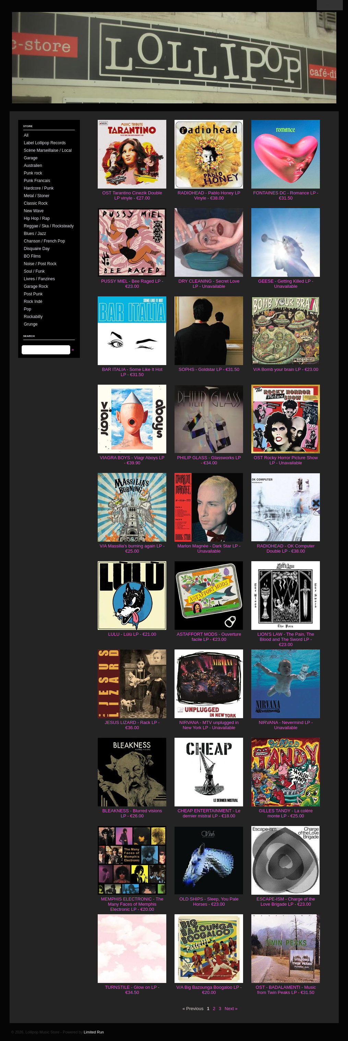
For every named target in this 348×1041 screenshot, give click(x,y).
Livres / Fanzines (39, 278)
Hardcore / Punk (39, 188)
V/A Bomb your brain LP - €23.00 (286, 369)
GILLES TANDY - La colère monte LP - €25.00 (286, 813)
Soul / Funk (34, 271)
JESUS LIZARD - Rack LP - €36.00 (132, 725)
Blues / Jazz (35, 233)
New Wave (34, 210)
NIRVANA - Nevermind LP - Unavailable (286, 725)
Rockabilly (33, 316)
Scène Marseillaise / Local (48, 150)
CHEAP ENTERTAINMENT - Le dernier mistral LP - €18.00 (209, 813)
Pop (27, 309)
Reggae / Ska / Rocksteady (49, 226)
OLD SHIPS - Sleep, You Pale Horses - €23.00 (209, 901)
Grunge (31, 324)
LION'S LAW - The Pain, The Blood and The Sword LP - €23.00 (285, 639)
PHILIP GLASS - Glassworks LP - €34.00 (209, 460)
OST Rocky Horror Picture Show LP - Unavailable (286, 460)
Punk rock (33, 173)
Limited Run (94, 1032)
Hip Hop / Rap (37, 218)
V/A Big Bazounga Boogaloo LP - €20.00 (209, 990)
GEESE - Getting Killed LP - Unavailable (285, 284)
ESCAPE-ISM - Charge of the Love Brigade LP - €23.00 (285, 901)
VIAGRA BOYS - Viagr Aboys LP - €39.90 (132, 460)
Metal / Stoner (37, 195)
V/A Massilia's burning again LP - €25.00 (132, 548)
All (26, 135)
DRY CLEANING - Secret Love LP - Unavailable (209, 284)
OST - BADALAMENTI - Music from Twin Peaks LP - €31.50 (286, 990)
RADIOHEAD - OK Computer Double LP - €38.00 (285, 548)
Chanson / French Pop (44, 241)
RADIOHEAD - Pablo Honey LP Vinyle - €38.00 (209, 195)
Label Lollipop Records (45, 142)
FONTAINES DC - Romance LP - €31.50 (285, 195)
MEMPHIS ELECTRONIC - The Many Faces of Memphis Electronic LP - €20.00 (132, 904)
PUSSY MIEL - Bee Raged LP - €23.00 (132, 284)
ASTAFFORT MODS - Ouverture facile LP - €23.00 (209, 637)
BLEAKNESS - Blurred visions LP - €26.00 (132, 813)
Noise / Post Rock (40, 263)
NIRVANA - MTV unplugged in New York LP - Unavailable (209, 725)
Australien (33, 165)
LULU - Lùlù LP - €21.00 (132, 634)
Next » (231, 1008)
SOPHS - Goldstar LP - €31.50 (209, 369)
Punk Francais (37, 180)
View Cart (330, 5)
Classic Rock (36, 203)
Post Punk (33, 294)
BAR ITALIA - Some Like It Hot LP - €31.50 (132, 372)
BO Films (32, 256)
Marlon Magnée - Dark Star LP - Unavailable (209, 548)
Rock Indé (33, 301)
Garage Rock (36, 286)
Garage (31, 158)
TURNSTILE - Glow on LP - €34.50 (132, 990)
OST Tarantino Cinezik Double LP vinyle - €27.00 (132, 195)
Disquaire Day (37, 248)
